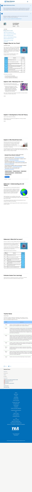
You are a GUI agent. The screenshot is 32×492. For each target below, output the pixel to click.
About (16, 392)
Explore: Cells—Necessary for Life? (9, 32)
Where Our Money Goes (16, 421)
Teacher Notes (6, 41)
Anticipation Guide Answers (9, 383)
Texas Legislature (16, 414)
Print (6, 366)
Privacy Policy (16, 398)
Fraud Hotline (16, 405)
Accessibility (16, 397)
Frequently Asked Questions (16, 410)
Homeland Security (16, 416)
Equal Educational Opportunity (16, 422)
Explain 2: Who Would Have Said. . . (9, 35)
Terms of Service (16, 400)
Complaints (16, 406)
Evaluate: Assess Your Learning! (8, 40)
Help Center (16, 394)
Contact (16, 395)
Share (10, 366)
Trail (16, 418)
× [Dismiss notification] (30, 5)
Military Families (16, 419)
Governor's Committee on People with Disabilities (16, 424)
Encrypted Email (16, 403)
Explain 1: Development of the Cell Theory (10, 33)
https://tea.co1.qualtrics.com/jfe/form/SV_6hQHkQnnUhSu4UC (12, 18)
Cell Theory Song (6, 387)
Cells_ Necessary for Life (9, 380)
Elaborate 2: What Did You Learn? (9, 38)
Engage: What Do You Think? (8, 30)
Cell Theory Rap (6, 385)
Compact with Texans (16, 402)
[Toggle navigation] (27, 1)
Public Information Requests (16, 408)
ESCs (16, 411)
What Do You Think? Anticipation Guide (11, 379)
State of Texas (16, 413)
